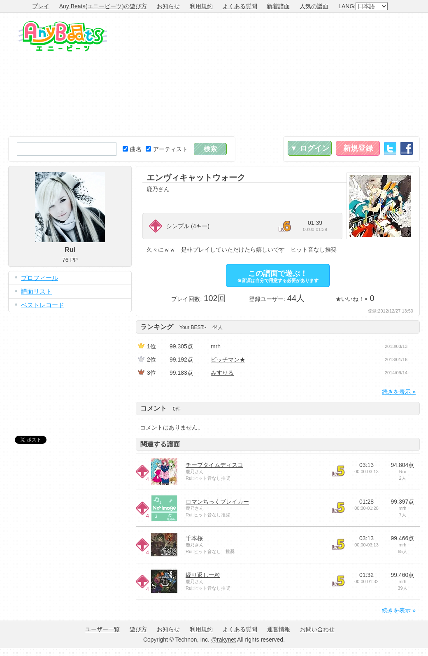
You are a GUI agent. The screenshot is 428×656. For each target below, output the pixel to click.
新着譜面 (278, 6)
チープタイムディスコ (214, 465)
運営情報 (278, 629)
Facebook (406, 148)
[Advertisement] (315, 74)
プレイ (40, 6)
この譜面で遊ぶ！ (278, 276)
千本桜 (194, 538)
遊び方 (138, 629)
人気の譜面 (314, 6)
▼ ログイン (309, 148)
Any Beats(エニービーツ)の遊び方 (103, 6)
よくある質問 (240, 6)
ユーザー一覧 (102, 629)
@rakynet (223, 639)
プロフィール (39, 277)
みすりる (222, 372)
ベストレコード (42, 304)
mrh (216, 346)
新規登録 (358, 148)
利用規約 (201, 6)
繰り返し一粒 (203, 575)
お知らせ (168, 6)
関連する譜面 (160, 444)
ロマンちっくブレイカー (217, 501)
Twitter (390, 148)
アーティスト (167, 149)
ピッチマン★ (228, 359)
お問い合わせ (317, 629)
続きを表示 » (399, 391)
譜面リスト (36, 291)
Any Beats (63, 36)
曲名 (132, 149)
